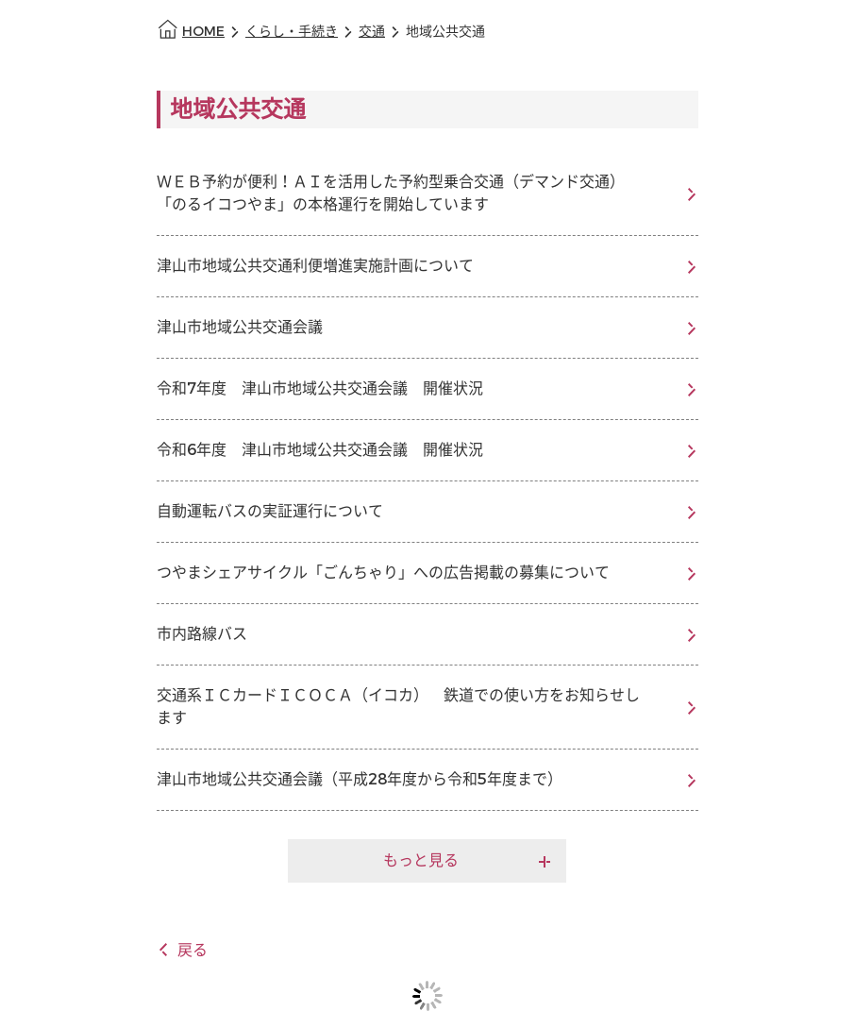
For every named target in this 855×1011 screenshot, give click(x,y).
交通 (372, 32)
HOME (203, 32)
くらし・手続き (291, 32)
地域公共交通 (445, 32)
